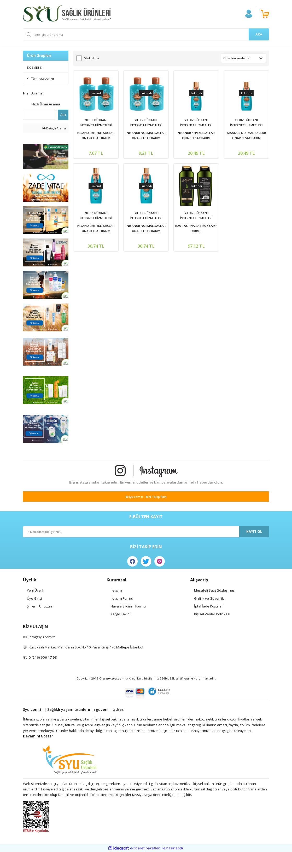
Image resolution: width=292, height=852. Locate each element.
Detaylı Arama (54, 128)
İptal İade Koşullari (209, 606)
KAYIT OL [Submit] (254, 531)
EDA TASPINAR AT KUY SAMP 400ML (196, 228)
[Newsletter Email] (146, 531)
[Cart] (265, 14)
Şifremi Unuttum (40, 606)
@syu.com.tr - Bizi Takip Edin (146, 497)
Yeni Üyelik (35, 590)
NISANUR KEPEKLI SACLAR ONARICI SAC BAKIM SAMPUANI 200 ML (196, 136)
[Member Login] (248, 14)
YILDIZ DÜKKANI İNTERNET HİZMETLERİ (96, 122)
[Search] (146, 34)
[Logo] (67, 13)
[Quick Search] (39, 115)
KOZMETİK (34, 67)
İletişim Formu (121, 598)
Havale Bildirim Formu (128, 606)
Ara (63, 114)
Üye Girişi (34, 598)
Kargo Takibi (120, 614)
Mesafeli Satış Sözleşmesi (215, 590)
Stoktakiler (92, 58)
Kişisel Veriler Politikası (212, 614)
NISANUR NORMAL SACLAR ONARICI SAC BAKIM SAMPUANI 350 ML (146, 229)
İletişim (116, 590)
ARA (258, 34)
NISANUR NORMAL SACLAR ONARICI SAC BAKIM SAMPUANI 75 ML (146, 136)
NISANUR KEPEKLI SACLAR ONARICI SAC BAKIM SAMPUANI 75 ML (95, 136)
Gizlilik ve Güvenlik (209, 598)
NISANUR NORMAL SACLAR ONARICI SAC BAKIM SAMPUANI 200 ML (246, 136)
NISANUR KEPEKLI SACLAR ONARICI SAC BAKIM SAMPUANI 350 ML (95, 229)
